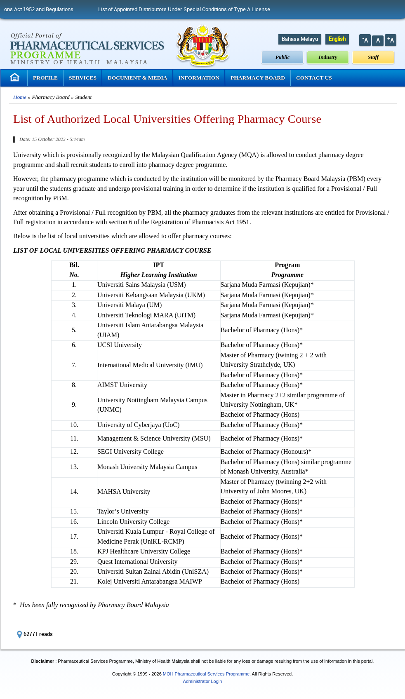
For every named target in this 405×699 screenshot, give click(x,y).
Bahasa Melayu (300, 39)
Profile (45, 78)
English (337, 39)
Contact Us (314, 78)
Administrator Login (202, 681)
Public (282, 57)
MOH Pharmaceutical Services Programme (206, 673)
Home (19, 97)
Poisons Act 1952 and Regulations (42, 9)
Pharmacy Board (258, 78)
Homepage (15, 77)
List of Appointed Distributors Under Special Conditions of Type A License (192, 9)
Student (83, 97)
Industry (327, 57)
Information (199, 78)
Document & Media (137, 78)
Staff (373, 57)
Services (83, 78)
